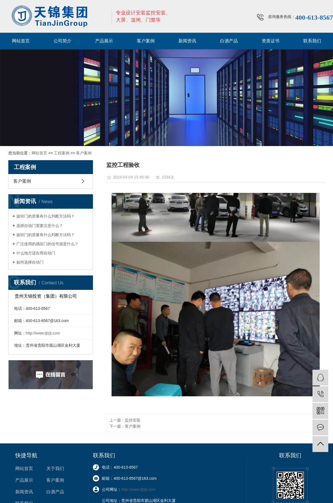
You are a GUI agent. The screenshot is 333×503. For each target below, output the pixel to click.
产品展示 (104, 41)
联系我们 (312, 41)
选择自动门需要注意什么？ (39, 225)
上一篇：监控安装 (124, 420)
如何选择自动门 (30, 262)
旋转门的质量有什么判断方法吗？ (45, 216)
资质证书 (270, 41)
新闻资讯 (187, 41)
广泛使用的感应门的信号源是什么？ (47, 244)
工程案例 (61, 153)
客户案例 (146, 41)
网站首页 (21, 41)
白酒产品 (229, 41)
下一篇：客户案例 (124, 426)
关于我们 (55, 468)
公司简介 (62, 41)
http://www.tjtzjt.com (43, 333)
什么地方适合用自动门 (35, 253)
